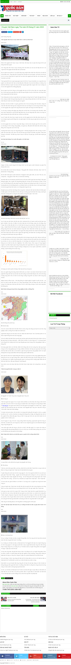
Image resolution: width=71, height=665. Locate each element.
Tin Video (23, 660)
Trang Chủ (8, 15)
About (15, 1)
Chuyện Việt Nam (9, 578)
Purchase (36, 660)
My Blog (59, 15)
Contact (20, 1)
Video (38, 15)
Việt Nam (15, 15)
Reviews (29, 660)
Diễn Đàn (23, 15)
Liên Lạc (52, 15)
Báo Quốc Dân (6, 584)
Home (11, 1)
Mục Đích (45, 15)
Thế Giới (31, 15)
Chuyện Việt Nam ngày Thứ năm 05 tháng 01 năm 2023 (22, 27)
